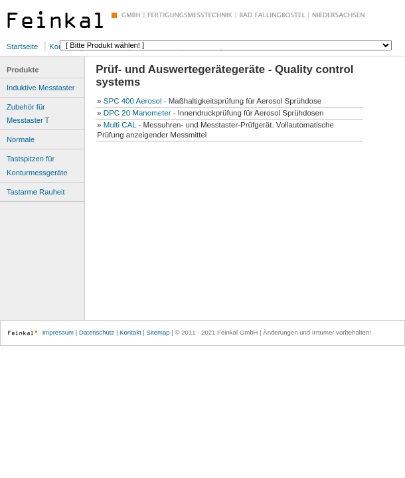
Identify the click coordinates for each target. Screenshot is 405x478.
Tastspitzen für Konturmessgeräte (37, 165)
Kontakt (130, 332)
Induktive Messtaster (41, 88)
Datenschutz (96, 332)
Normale (21, 139)
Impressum (58, 332)
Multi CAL (120, 125)
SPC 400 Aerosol (133, 101)
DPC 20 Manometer (137, 113)
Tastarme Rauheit (36, 192)
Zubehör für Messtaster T (28, 113)
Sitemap (157, 332)
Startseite (22, 46)
